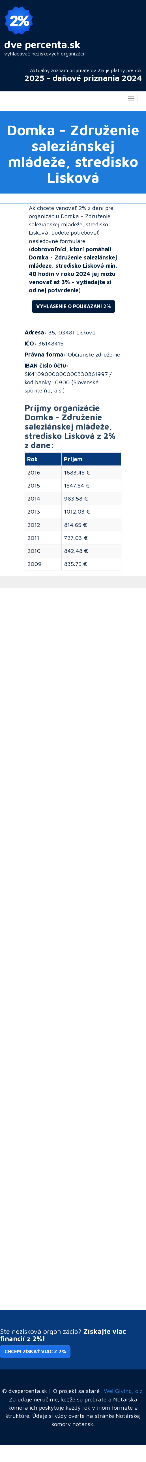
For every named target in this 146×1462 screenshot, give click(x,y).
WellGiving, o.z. (124, 1390)
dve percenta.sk (42, 44)
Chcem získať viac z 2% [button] (35, 1351)
